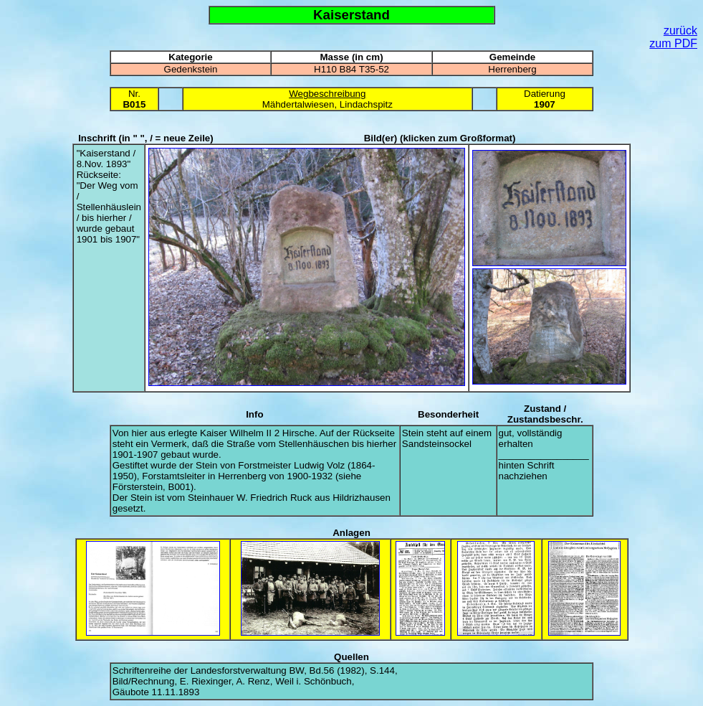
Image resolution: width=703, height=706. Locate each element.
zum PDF (673, 43)
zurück (680, 30)
